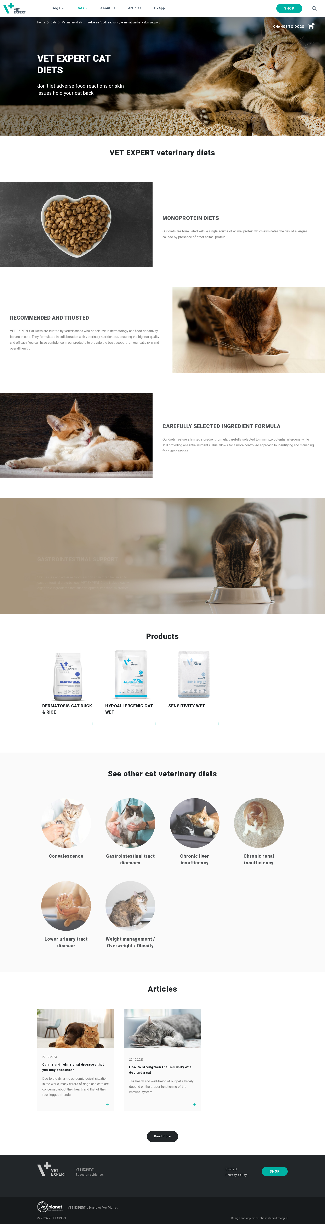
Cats (54, 22)
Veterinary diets (72, 22)
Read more (162, 1136)
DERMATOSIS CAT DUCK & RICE (67, 709)
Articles (135, 8)
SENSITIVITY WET (186, 705)
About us (107, 8)
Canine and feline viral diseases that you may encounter (73, 1067)
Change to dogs (294, 26)
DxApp (159, 8)
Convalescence (66, 871)
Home (41, 22)
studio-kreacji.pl (278, 1218)
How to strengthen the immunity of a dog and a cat (160, 1070)
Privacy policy (236, 1175)
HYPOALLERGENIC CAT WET (129, 709)
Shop (289, 8)
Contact (232, 1169)
